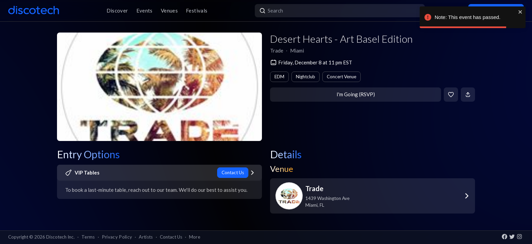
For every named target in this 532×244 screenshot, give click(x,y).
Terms (88, 237)
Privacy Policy (117, 237)
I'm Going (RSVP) (356, 94)
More (194, 237)
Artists (146, 237)
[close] (520, 12)
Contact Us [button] (171, 237)
